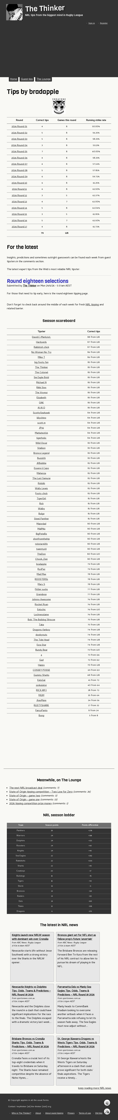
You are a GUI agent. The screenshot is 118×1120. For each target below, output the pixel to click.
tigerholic (41, 438)
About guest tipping (54, 1113)
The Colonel (41, 373)
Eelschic (41, 610)
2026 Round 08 (19, 171)
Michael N (41, 383)
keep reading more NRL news (94, 1088)
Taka (41, 625)
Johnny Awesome (41, 600)
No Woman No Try (41, 352)
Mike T (41, 357)
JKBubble (41, 463)
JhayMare (41, 701)
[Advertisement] (59, 50)
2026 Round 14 (19, 208)
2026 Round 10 (19, 183)
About (38, 1113)
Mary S (41, 584)
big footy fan (41, 362)
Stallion (41, 448)
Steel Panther (41, 519)
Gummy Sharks (41, 675)
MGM (41, 695)
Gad (41, 660)
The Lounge (43, 79)
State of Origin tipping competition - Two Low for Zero (41, 792)
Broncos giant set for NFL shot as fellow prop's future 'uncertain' (76, 937)
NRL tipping (92, 305)
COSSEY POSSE (41, 670)
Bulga (41, 514)
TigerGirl (41, 499)
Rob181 (41, 484)
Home (13, 79)
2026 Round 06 (19, 158)
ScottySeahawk (41, 413)
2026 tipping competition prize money (30, 804)
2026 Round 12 (19, 196)
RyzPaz (41, 569)
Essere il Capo (41, 468)
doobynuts (41, 635)
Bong (41, 716)
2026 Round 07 (19, 164)
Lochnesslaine (41, 615)
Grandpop (41, 595)
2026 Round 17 (19, 227)
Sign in (91, 23)
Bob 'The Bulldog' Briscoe (41, 620)
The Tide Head (41, 640)
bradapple (41, 564)
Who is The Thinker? (21, 1113)
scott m (41, 423)
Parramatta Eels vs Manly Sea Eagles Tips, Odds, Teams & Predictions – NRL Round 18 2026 (75, 991)
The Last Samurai (41, 478)
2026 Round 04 (19, 145)
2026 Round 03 (19, 139)
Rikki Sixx (41, 388)
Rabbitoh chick (41, 347)
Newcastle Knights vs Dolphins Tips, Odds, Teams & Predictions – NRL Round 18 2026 (31, 991)
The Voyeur (41, 393)
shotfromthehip (41, 539)
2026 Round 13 (19, 202)
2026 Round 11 (19, 189)
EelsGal (41, 680)
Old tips (98, 1113)
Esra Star (41, 645)
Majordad (41, 524)
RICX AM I (41, 690)
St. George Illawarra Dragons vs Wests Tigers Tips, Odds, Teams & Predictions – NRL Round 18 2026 (77, 1043)
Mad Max (41, 574)
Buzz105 (41, 458)
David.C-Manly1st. (41, 337)
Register (104, 23)
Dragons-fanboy (41, 630)
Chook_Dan (41, 559)
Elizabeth (41, 398)
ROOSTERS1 (41, 579)
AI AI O (41, 408)
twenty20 (41, 549)
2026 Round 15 (19, 214)
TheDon (41, 554)
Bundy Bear (41, 650)
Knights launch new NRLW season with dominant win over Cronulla (31, 937)
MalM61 (41, 529)
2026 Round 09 (19, 177)
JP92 (41, 428)
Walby (41, 509)
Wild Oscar (41, 443)
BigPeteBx (41, 534)
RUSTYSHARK (41, 706)
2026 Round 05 (19, 152)
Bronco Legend (41, 453)
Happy (41, 665)
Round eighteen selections (37, 281)
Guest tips (27, 79)
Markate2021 (41, 433)
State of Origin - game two (24, 796)
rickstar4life (41, 544)
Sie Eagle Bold (41, 378)
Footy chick (41, 494)
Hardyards (41, 342)
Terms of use (85, 1113)
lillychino (41, 418)
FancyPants (41, 711)
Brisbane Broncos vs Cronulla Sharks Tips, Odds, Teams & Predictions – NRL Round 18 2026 (30, 1043)
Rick (41, 504)
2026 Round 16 (19, 221)
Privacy (71, 1113)
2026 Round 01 (19, 127)
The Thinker (45, 8)
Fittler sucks (41, 589)
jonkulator (41, 685)
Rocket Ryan (41, 605)
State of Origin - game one (24, 800)
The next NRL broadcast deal (25, 788)
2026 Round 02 (19, 133)
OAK (41, 403)
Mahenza (41, 473)
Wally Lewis (41, 489)
